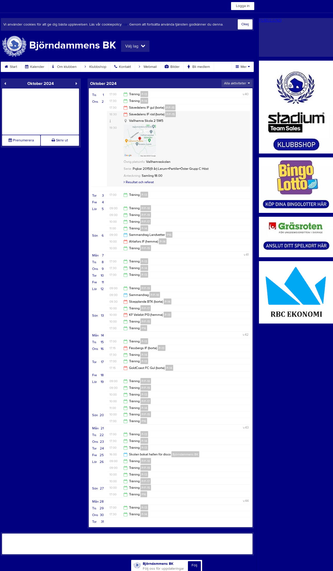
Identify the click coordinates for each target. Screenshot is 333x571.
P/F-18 (145, 208)
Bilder (172, 67)
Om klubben (64, 67)
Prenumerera (21, 140)
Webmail (148, 67)
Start (11, 67)
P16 (169, 235)
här (125, 24)
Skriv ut (60, 140)
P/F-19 (145, 215)
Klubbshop (95, 67)
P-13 (144, 94)
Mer (243, 67)
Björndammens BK (185, 454)
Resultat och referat (139, 182)
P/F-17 (145, 222)
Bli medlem (199, 67)
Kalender (34, 67)
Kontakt (122, 67)
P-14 (144, 101)
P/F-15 (170, 108)
